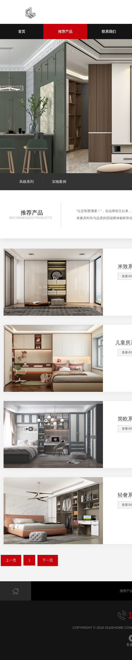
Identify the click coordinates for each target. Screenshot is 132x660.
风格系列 (26, 182)
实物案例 (59, 182)
